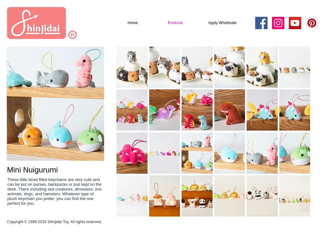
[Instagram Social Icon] (278, 23)
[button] (132, 67)
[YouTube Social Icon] (295, 23)
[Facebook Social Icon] (261, 23)
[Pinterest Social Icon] (312, 23)
